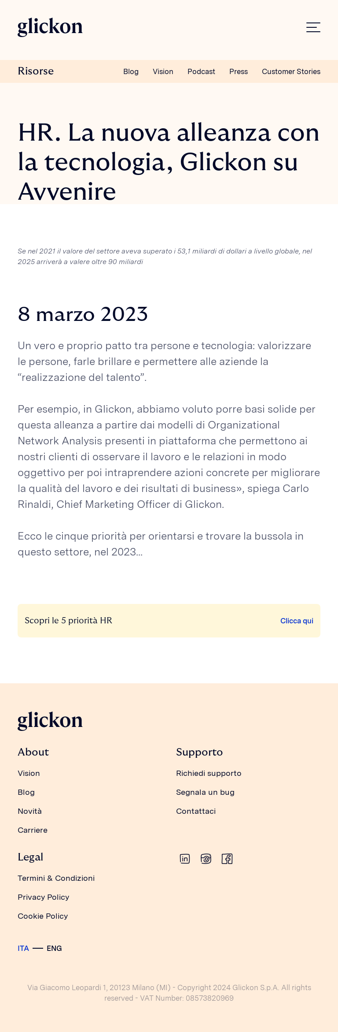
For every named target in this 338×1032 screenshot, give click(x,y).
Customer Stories (291, 71)
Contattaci (196, 811)
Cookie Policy (43, 915)
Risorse (36, 71)
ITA (23, 948)
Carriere (33, 830)
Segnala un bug (205, 792)
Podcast (201, 71)
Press (238, 71)
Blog (131, 71)
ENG (54, 948)
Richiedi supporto (209, 773)
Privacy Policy (43, 897)
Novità (30, 811)
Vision (163, 71)
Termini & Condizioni (56, 878)
